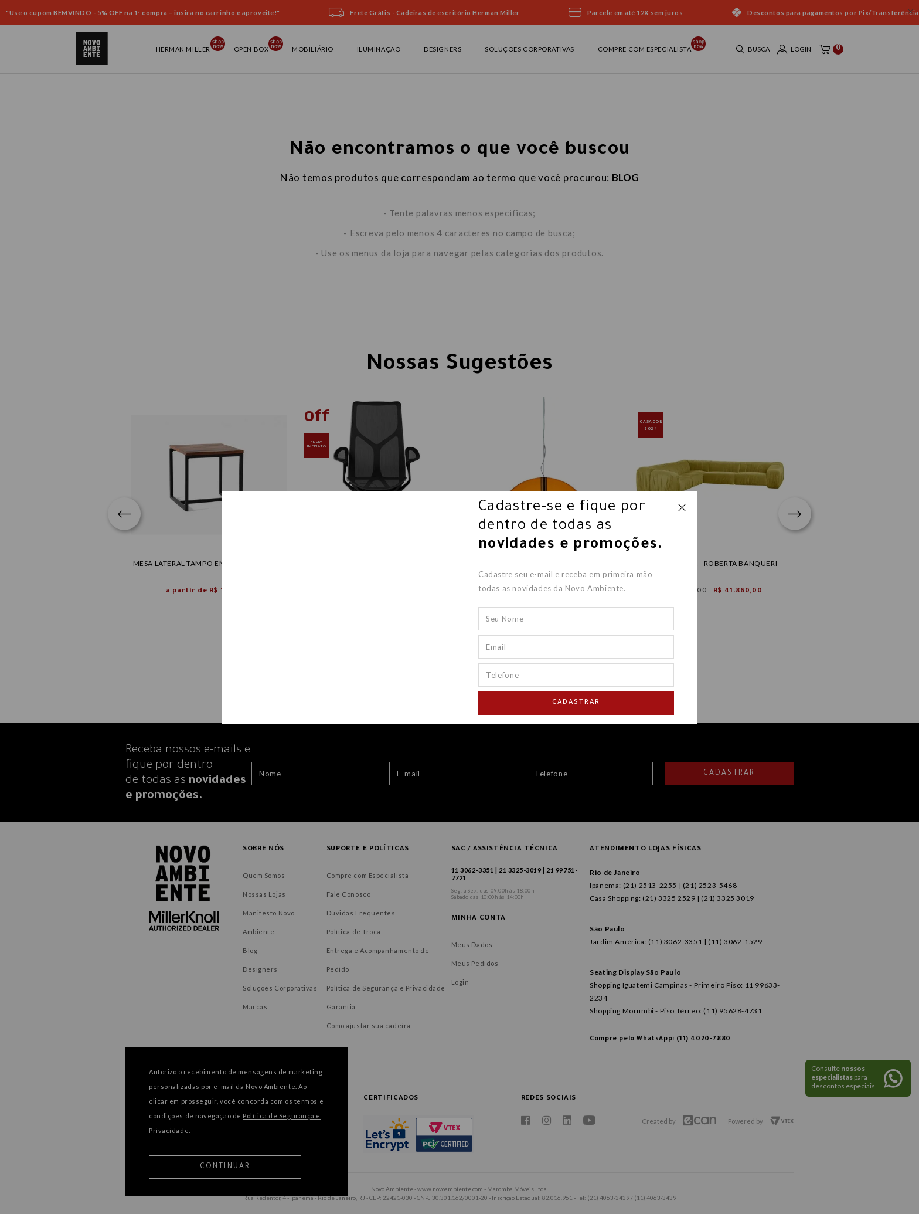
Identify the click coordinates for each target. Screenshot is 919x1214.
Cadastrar (576, 703)
